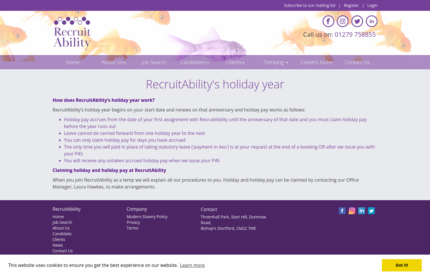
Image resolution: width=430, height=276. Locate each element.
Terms (132, 228)
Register (351, 5)
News (58, 245)
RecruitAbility (67, 209)
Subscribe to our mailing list (309, 5)
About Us (61, 228)
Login (372, 5)
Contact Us (63, 250)
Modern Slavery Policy (147, 216)
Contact (209, 209)
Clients (59, 239)
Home (58, 216)
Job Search (62, 222)
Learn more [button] (192, 265)
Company (137, 209)
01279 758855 (356, 34)
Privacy (133, 222)
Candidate (62, 233)
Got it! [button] (402, 265)
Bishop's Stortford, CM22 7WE (228, 228)
